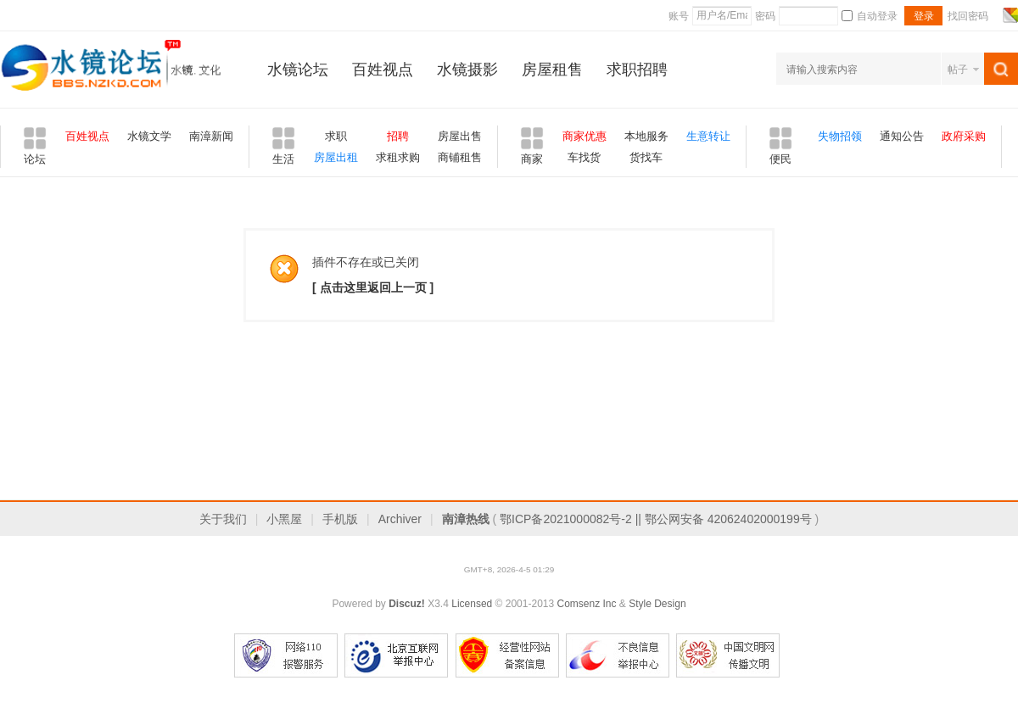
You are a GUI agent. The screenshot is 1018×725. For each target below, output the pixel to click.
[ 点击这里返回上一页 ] (372, 287)
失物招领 (840, 136)
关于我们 (223, 519)
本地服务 (646, 136)
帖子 (958, 69)
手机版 (340, 519)
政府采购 (964, 136)
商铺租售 (460, 157)
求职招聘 (637, 69)
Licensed (471, 604)
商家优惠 (584, 136)
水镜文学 (149, 136)
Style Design (657, 604)
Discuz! (407, 604)
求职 (336, 136)
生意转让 (708, 136)
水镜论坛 (297, 69)
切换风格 (1008, 15)
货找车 (646, 157)
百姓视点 (382, 69)
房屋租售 (552, 69)
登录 (924, 16)
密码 (765, 16)
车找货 (584, 157)
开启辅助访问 (994, 15)
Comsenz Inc (586, 604)
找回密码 (968, 16)
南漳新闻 (211, 136)
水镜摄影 (467, 69)
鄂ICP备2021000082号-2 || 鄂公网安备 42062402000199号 (656, 519)
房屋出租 (336, 157)
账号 (678, 16)
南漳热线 (465, 519)
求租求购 (398, 157)
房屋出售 (460, 136)
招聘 (398, 136)
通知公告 (902, 136)
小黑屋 (284, 519)
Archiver (400, 519)
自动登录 (870, 16)
